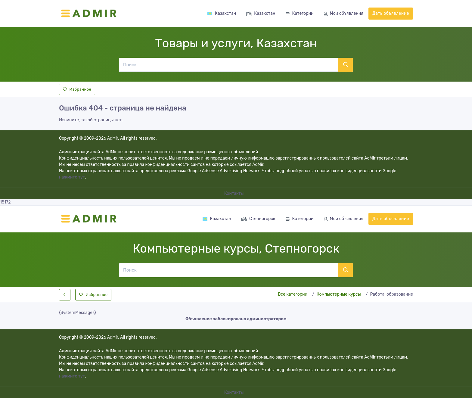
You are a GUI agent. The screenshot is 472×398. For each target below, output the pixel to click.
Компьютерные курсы (339, 294)
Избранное (77, 89)
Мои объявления (343, 14)
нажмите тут (72, 177)
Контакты (234, 193)
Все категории (292, 294)
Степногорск (258, 219)
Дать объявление (390, 13)
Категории (300, 14)
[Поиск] (228, 65)
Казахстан (221, 13)
